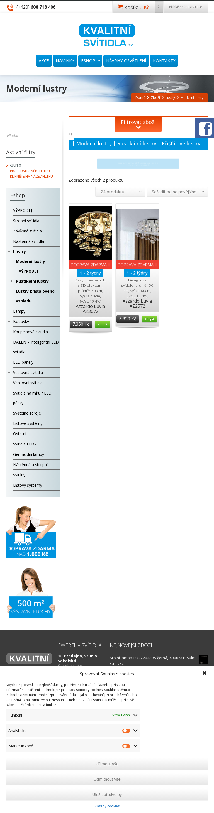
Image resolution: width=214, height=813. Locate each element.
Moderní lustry (94, 143)
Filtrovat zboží (138, 122)
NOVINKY (65, 60)
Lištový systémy (27, 485)
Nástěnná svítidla (28, 241)
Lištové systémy (27, 423)
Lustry (19, 251)
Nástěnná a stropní (30, 464)
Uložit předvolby (107, 794)
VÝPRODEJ (22, 210)
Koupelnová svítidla (30, 331)
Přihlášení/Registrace (185, 6)
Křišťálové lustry (181, 143)
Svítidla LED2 (25, 444)
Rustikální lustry (136, 143)
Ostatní (19, 433)
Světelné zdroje (27, 413)
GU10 (15, 165)
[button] (205, 673)
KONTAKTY (164, 60)
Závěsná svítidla (27, 231)
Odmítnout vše (107, 779)
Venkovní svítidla (28, 382)
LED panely (23, 362)
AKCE (44, 60)
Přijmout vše (107, 763)
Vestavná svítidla (28, 372)
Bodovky (21, 321)
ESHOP (91, 60)
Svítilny (19, 474)
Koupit (102, 324)
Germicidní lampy (28, 454)
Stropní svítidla (26, 220)
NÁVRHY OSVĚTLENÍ (126, 60)
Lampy (19, 311)
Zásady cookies (107, 806)
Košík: (143, 7)
